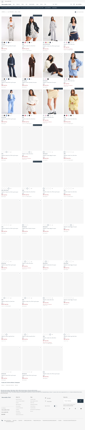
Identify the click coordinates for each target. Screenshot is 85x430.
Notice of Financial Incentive (68, 405)
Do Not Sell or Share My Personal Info (69, 420)
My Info (31, 411)
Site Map (59, 420)
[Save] (20, 18)
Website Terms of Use (37, 420)
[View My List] (71, 4)
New (14, 4)
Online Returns (32, 406)
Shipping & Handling (33, 404)
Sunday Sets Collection (10, 385)
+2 (52, 42)
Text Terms (20, 420)
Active (41, 4)
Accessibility (18, 406)
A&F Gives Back (18, 404)
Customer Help (32, 399)
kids (26, 4)
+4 (31, 42)
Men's (23, 4)
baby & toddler (31, 4)
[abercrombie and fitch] (6, 4)
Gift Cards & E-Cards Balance (35, 409)
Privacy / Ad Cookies (7, 420)
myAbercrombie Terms (27, 420)
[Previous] (79, 8)
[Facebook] (69, 408)
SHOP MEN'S (54, 7)
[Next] (83, 8)
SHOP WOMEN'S (48, 7)
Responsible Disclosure (10, 421)
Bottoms (16, 385)
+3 (10, 42)
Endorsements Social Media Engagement (49, 420)
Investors (17, 409)
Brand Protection (19, 399)
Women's (18, 4)
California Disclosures (19, 414)
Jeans (37, 4)
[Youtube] (81, 408)
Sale (45, 4)
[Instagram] (64, 408)
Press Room (18, 411)
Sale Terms (15, 420)
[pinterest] (75, 408)
